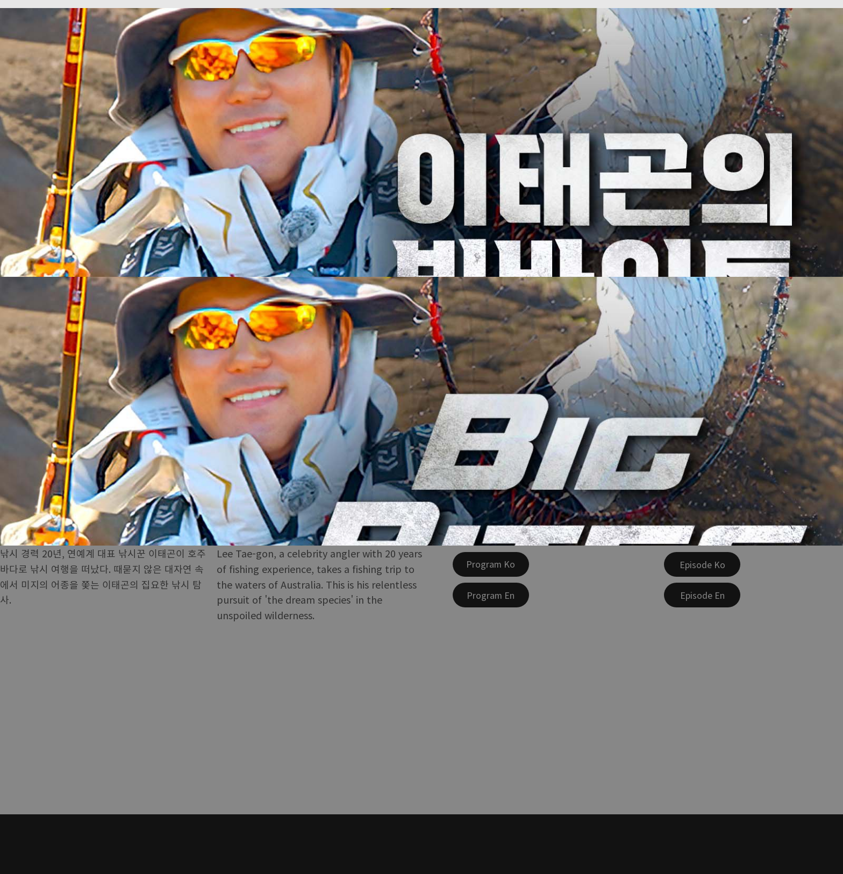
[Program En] (491, 595)
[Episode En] (702, 595)
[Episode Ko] (702, 564)
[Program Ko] (491, 564)
